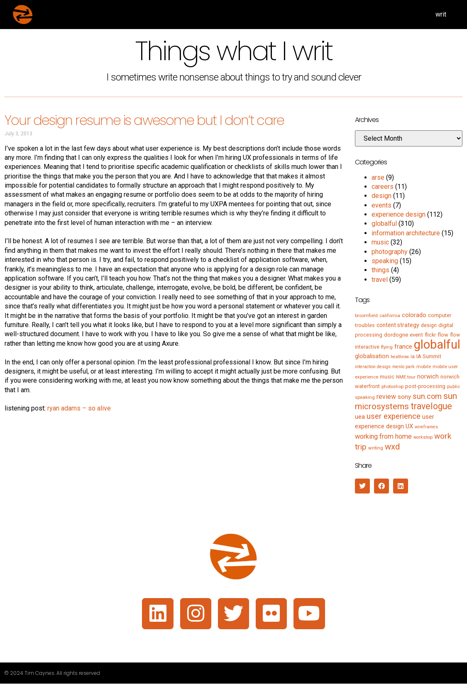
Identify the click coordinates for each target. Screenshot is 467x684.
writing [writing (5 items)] (375, 448)
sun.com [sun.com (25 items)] (427, 396)
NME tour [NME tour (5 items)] (406, 377)
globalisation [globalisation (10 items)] (372, 356)
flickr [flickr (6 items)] (430, 335)
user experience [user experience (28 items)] (394, 416)
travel (380, 279)
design (381, 196)
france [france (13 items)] (403, 346)
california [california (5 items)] (389, 315)
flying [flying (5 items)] (387, 347)
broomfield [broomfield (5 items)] (366, 315)
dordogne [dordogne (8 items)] (396, 335)
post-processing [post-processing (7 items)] (425, 386)
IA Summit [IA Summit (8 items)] (428, 356)
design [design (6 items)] (429, 325)
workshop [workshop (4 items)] (423, 437)
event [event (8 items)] (416, 335)
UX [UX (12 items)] (409, 426)
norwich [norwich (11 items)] (428, 376)
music (380, 242)
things (380, 270)
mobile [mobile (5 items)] (423, 366)
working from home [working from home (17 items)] (383, 436)
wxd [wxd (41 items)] (392, 447)
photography (390, 252)
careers (383, 187)
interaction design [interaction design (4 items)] (373, 366)
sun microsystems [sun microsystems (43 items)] (406, 401)
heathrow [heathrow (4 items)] (400, 356)
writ (440, 14)
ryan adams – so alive (79, 408)
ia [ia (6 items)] (413, 356)
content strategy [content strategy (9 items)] (398, 325)
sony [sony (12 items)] (404, 397)
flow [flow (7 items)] (443, 335)
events (381, 205)
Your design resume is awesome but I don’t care (144, 120)
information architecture (406, 233)
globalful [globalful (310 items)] (437, 344)
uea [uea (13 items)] (360, 416)
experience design (398, 214)
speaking (385, 261)
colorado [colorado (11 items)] (414, 315)
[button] (362, 486)
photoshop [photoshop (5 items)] (392, 386)
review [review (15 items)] (386, 397)
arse (378, 177)
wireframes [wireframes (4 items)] (426, 427)
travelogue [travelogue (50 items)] (431, 406)
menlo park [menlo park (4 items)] (403, 366)
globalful (384, 223)
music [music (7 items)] (387, 377)
